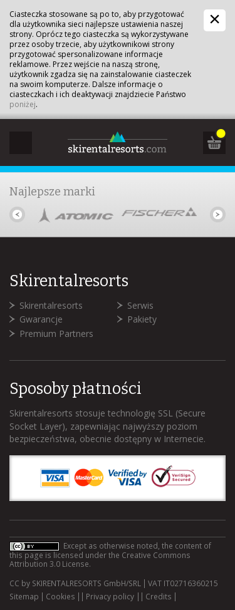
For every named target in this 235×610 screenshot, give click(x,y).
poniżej (22, 104)
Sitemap (24, 596)
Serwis (140, 305)
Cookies (60, 596)
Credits (158, 596)
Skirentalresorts (51, 305)
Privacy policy (110, 596)
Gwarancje (41, 319)
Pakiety (142, 319)
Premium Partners (56, 333)
